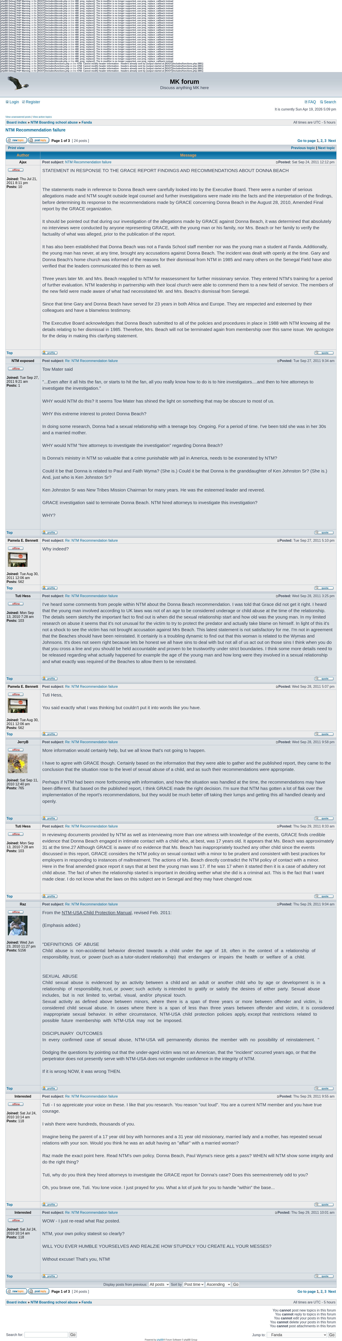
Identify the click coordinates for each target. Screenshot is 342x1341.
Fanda (87, 122)
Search (328, 102)
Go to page (307, 141)
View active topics (42, 116)
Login (12, 102)
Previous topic (303, 148)
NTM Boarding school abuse (54, 122)
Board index (17, 122)
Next (332, 141)
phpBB (160, 1340)
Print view (16, 148)
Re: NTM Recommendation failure (91, 361)
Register (31, 102)
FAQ (310, 102)
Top (10, 353)
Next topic (326, 148)
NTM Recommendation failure (35, 130)
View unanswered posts (18, 116)
